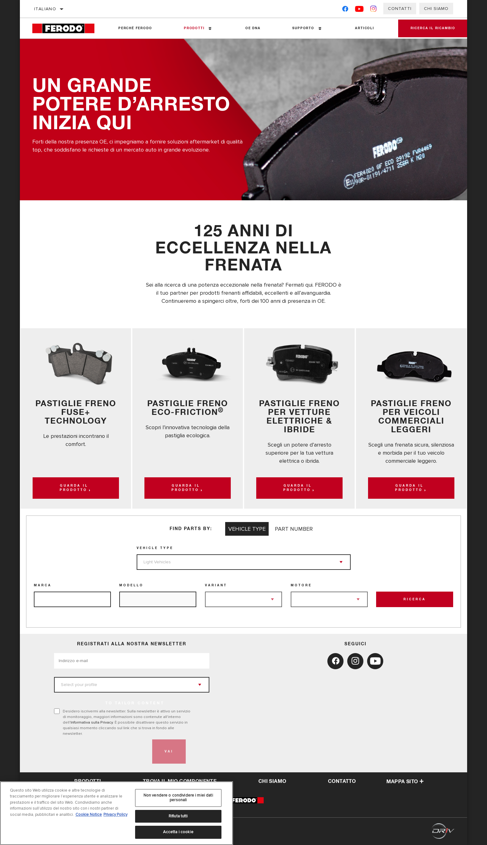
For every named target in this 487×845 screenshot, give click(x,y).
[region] (116, 813)
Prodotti (194, 28)
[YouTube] (359, 10)
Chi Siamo (436, 8)
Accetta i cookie (178, 831)
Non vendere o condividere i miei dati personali (178, 798)
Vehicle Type (155, 548)
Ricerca (414, 599)
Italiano (45, 8)
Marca (43, 585)
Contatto (342, 781)
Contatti (400, 8)
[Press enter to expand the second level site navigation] (210, 28)
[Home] (67, 28)
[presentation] (101, 751)
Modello (131, 585)
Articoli (364, 28)
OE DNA (253, 28)
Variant (216, 585)
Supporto (303, 28)
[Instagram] (373, 10)
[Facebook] (345, 10)
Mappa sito (405, 781)
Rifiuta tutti (178, 816)
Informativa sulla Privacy (92, 722)
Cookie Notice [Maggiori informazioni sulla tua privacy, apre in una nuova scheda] (88, 814)
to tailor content (134, 703)
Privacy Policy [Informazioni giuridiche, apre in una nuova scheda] (115, 814)
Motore (301, 585)
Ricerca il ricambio (433, 28)
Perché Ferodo (135, 28)
